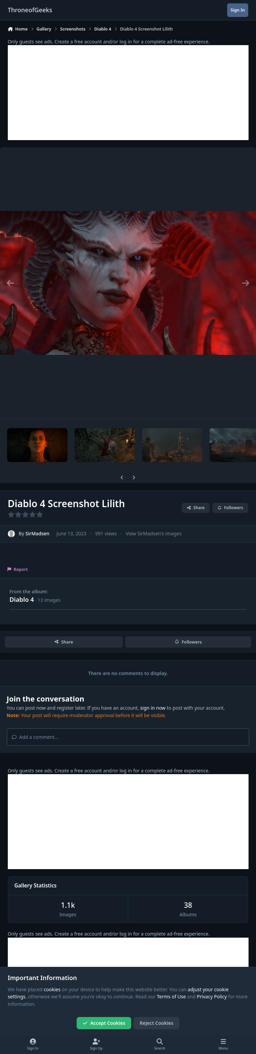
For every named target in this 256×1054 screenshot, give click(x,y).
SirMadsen (37, 534)
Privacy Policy (212, 997)
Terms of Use (171, 997)
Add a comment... (35, 737)
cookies (52, 989)
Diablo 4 (21, 599)
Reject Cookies (156, 1023)
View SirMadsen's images (153, 534)
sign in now (152, 708)
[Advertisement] (128, 92)
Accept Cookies (104, 1023)
